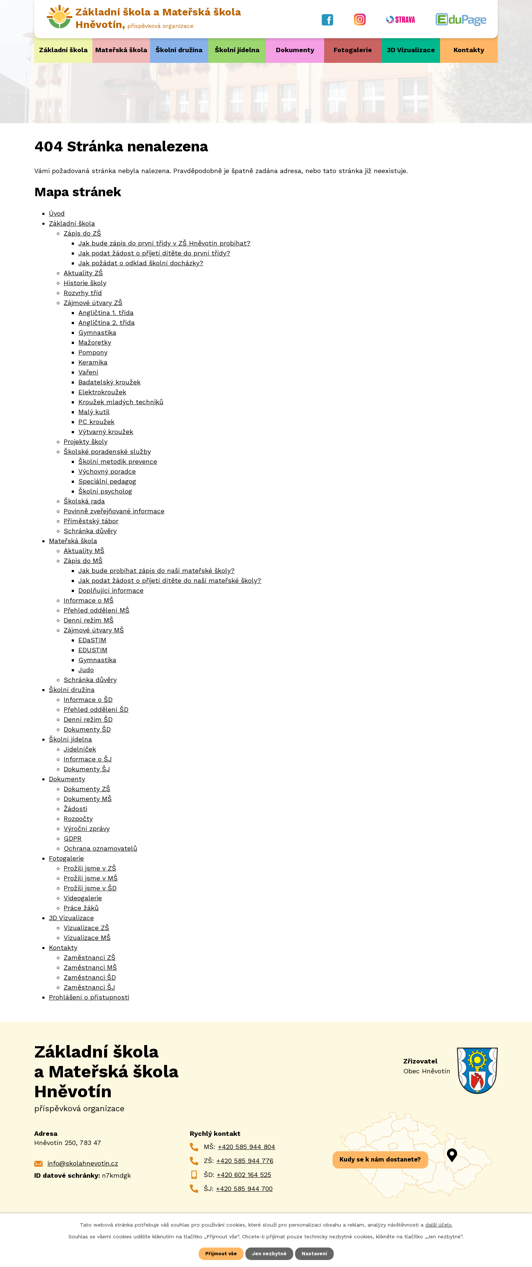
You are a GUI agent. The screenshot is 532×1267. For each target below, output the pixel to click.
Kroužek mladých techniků (120, 401)
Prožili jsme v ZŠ (90, 868)
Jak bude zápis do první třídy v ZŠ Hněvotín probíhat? (164, 243)
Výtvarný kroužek (105, 431)
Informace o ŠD (88, 699)
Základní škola (63, 50)
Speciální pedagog (107, 481)
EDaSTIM (92, 639)
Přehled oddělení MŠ (97, 610)
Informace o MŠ (89, 600)
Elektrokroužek (102, 391)
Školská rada (84, 501)
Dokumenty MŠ (88, 798)
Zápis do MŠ (83, 560)
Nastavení (316, 1253)
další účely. (439, 1224)
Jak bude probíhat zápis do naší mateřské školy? (156, 570)
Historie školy (85, 282)
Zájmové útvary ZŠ (93, 302)
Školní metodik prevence (117, 461)
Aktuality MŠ (84, 550)
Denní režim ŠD (88, 719)
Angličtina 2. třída (106, 322)
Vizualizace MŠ (87, 937)
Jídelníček (80, 749)
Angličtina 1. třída (106, 312)
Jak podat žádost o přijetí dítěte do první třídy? (154, 252)
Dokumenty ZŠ (87, 788)
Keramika (92, 362)
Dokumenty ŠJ (87, 768)
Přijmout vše (220, 1253)
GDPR (73, 838)
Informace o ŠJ (88, 758)
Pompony (92, 352)
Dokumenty (295, 50)
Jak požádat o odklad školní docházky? (140, 262)
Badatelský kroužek (109, 381)
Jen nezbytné (270, 1253)
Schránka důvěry (90, 530)
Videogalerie (83, 897)
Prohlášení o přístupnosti (89, 997)
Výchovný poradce (107, 471)
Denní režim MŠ (89, 620)
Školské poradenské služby (107, 451)
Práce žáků (81, 907)
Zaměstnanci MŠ (90, 967)
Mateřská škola (121, 50)
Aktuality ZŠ (83, 272)
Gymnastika (97, 332)
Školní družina (179, 50)
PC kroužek (96, 421)
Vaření (88, 372)
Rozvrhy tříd (83, 292)
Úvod (57, 213)
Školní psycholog (105, 491)
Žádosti (75, 808)
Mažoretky (94, 342)
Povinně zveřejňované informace (114, 510)
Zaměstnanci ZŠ (90, 957)
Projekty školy (85, 441)
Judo (86, 669)
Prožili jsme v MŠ (91, 878)
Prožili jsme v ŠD (90, 887)
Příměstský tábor (91, 520)
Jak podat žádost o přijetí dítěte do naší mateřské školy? (169, 580)
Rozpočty (78, 818)
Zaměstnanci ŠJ (89, 987)
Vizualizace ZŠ (86, 927)
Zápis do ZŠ (82, 233)
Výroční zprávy (87, 828)
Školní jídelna (237, 50)
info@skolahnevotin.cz (82, 1163)
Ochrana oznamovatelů (100, 848)
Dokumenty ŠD (87, 729)
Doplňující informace (110, 590)
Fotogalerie (353, 50)
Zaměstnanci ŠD (90, 977)
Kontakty (469, 50)
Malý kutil (94, 411)
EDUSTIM (92, 649)
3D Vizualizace (411, 50)
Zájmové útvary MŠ (94, 630)
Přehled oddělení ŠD (96, 709)
